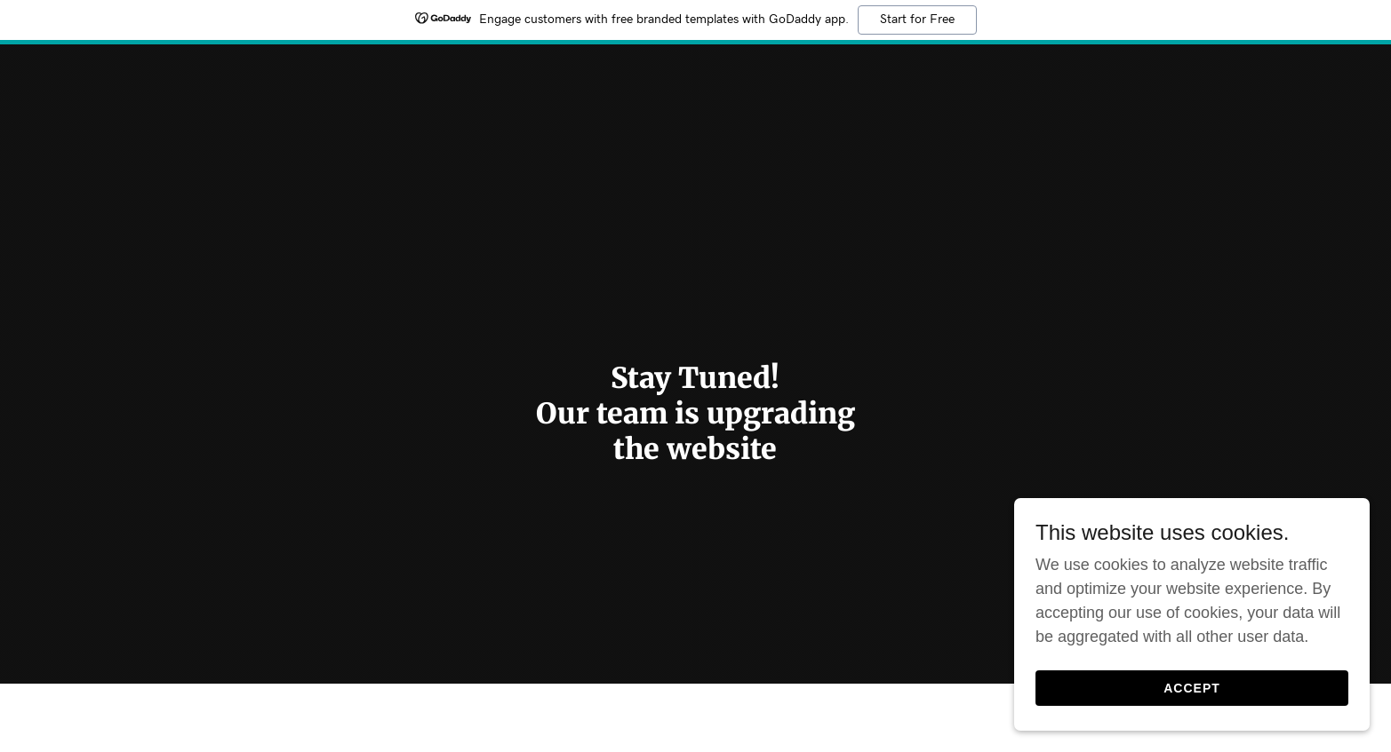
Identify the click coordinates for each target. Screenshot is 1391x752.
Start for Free (917, 19)
